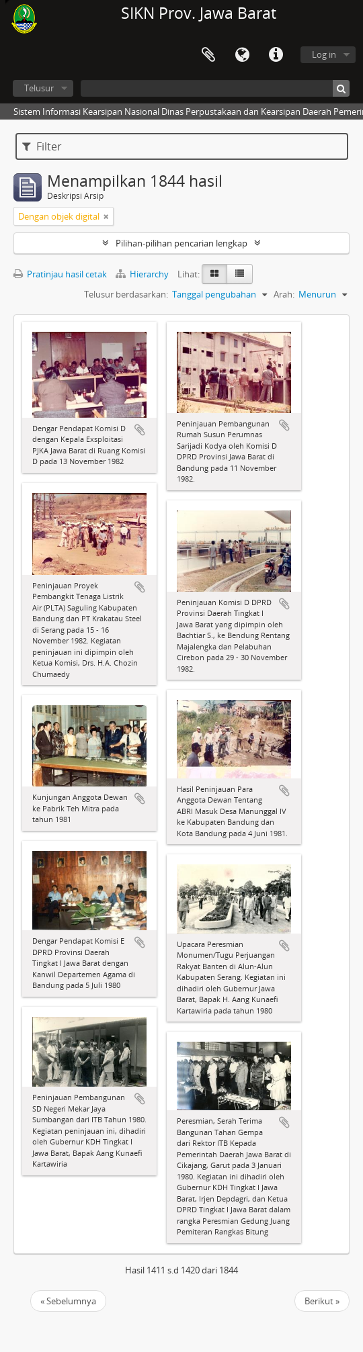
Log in (324, 54)
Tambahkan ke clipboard (140, 430)
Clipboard (208, 55)
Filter (42, 146)
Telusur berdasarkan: (126, 294)
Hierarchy (143, 274)
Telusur (39, 88)
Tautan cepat (275, 55)
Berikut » (322, 1301)
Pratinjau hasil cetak (60, 274)
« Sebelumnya (68, 1301)
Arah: (284, 294)
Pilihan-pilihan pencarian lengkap (181, 243)
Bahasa (242, 55)
